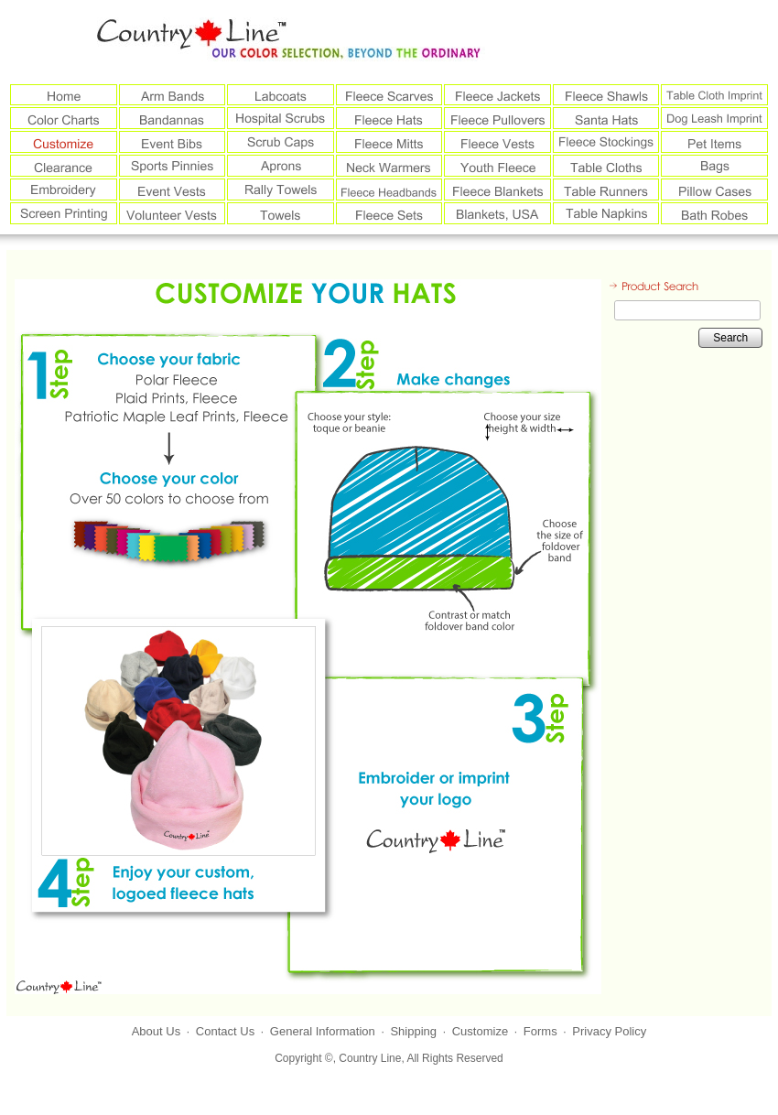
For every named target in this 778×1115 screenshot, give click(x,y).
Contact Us (225, 1031)
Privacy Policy (609, 1031)
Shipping (413, 1031)
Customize (480, 1031)
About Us (156, 1031)
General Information (322, 1031)
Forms (540, 1031)
